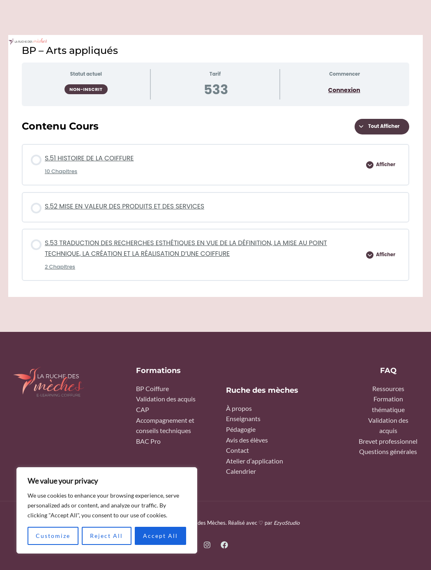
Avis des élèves (247, 440)
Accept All (160, 535)
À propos (239, 408)
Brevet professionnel (388, 441)
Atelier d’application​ (254, 461)
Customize (53, 535)
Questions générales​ (388, 451)
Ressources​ (388, 388)
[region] (106, 510)
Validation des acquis (166, 399)
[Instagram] (207, 545)
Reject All (106, 535)
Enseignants (243, 418)
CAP (142, 409)
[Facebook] (224, 545)
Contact (237, 450)
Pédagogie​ (241, 429)
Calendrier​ (241, 471)
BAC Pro (148, 441)
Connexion (344, 90)
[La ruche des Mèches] (28, 42)
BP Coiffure (152, 388)
